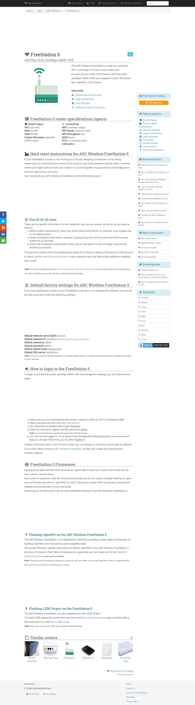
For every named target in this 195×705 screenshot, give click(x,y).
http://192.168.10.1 (70, 423)
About (128, 684)
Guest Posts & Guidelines (136, 693)
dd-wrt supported (147, 257)
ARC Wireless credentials (68, 448)
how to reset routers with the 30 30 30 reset (76, 269)
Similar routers (148, 143)
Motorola (143, 330)
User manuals (148, 136)
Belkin (142, 316)
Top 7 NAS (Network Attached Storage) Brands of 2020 (152, 180)
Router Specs (148, 120)
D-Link (142, 339)
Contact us (130, 688)
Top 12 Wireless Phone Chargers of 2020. (153, 283)
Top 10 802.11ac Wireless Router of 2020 (153, 223)
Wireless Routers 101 (148, 270)
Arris (141, 325)
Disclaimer (130, 697)
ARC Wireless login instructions (74, 339)
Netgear (143, 302)
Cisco (142, 321)
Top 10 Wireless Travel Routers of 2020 (153, 173)
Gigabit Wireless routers (149, 243)
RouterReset (33, 3)
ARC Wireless (53, 10)
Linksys (142, 307)
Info (40, 10)
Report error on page (120, 673)
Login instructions (82, 99)
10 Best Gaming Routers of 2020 (153, 198)
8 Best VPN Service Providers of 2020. (153, 166)
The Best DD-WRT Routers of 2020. (151, 216)
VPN (90, 3)
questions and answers (56, 256)
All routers (75, 3)
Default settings (149, 130)
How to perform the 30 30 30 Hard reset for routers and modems (153, 275)
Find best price (153, 102)
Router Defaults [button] (131, 3)
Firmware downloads (94, 617)
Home (29, 10)
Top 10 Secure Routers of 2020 (152, 210)
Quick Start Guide (60, 622)
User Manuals (80, 103)
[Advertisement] (78, 34)
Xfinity (142, 335)
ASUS (142, 312)
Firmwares (146, 140)
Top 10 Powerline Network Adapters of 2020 (150, 188)
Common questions (151, 150)
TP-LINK (143, 298)
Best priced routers (147, 238)
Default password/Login (86, 95)
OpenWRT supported (148, 252)
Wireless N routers (147, 247)
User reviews (148, 146)
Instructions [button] (107, 3)
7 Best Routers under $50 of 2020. (153, 194)
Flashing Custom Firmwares (88, 107)
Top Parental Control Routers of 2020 (152, 204)
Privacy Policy (132, 701)
